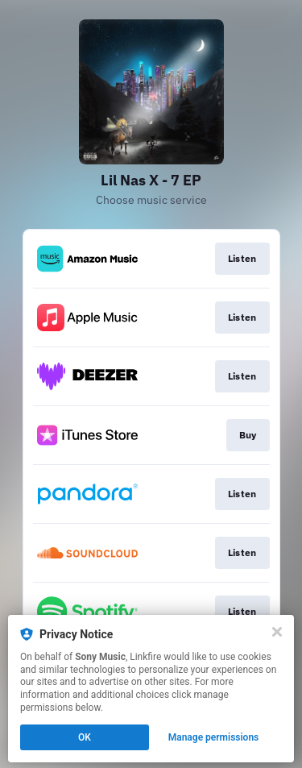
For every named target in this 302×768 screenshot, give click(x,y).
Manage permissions (213, 737)
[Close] (277, 632)
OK (84, 737)
